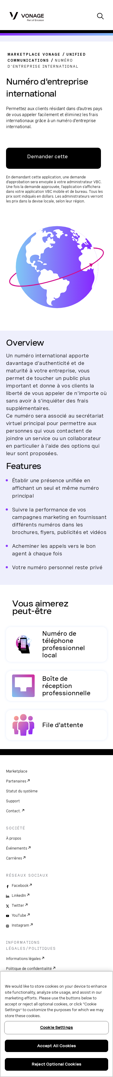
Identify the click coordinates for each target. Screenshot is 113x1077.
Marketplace (16, 771)
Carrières (14, 858)
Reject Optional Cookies (56, 1064)
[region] (56, 1024)
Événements (16, 848)
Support (13, 801)
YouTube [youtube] (19, 915)
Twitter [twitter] (18, 905)
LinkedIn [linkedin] (19, 895)
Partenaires (16, 781)
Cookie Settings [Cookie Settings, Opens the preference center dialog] (56, 1027)
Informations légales (23, 959)
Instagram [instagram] (20, 925)
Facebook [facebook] (20, 886)
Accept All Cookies (56, 1046)
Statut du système (22, 791)
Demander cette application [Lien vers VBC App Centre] (47, 161)
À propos (13, 838)
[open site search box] (100, 16)
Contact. (13, 811)
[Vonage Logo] (26, 16)
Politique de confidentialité (29, 969)
